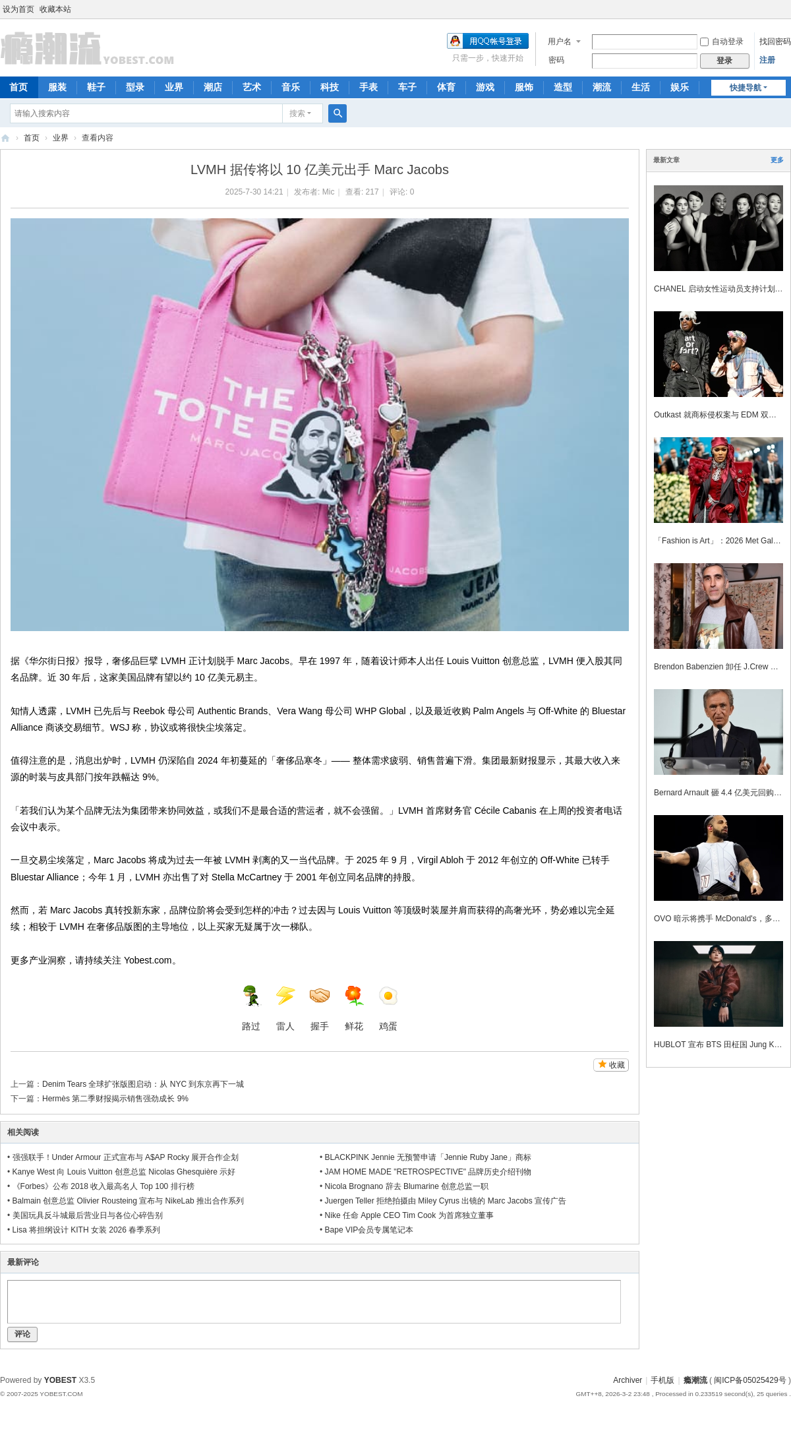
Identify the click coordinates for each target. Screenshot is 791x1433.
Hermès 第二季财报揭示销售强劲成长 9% (115, 1098)
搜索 (297, 113)
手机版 (662, 1380)
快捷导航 (745, 87)
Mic (328, 192)
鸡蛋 (388, 1008)
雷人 (285, 1008)
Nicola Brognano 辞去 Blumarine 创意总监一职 (407, 1186)
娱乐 (679, 87)
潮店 (213, 87)
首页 (32, 137)
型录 (135, 87)
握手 (319, 1008)
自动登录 (722, 41)
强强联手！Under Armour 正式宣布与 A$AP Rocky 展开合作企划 (126, 1157)
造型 (563, 87)
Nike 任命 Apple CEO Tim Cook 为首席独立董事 (409, 1215)
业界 (174, 87)
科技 (329, 87)
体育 (446, 87)
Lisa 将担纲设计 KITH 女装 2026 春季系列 (87, 1230)
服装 (57, 87)
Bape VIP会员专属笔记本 (369, 1230)
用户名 (559, 41)
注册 (767, 60)
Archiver (627, 1380)
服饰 (524, 87)
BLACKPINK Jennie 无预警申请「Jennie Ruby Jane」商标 (428, 1157)
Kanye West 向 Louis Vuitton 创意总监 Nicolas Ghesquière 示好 (124, 1171)
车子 (407, 87)
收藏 (617, 1065)
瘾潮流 (5, 138)
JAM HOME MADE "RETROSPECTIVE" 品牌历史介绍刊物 (428, 1171)
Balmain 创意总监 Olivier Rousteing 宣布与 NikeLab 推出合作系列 (128, 1200)
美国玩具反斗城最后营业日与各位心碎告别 (88, 1215)
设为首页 (18, 9)
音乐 (290, 87)
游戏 (485, 87)
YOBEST (60, 1380)
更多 (777, 160)
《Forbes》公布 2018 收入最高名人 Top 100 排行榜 (103, 1186)
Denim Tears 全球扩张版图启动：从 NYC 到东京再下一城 (143, 1084)
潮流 (602, 87)
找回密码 (775, 41)
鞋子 (96, 87)
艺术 (252, 87)
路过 (251, 1008)
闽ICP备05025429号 (750, 1380)
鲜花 (354, 1008)
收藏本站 (55, 9)
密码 (556, 60)
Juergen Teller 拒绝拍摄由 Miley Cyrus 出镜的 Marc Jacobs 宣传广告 (446, 1200)
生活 (640, 87)
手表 (368, 87)
